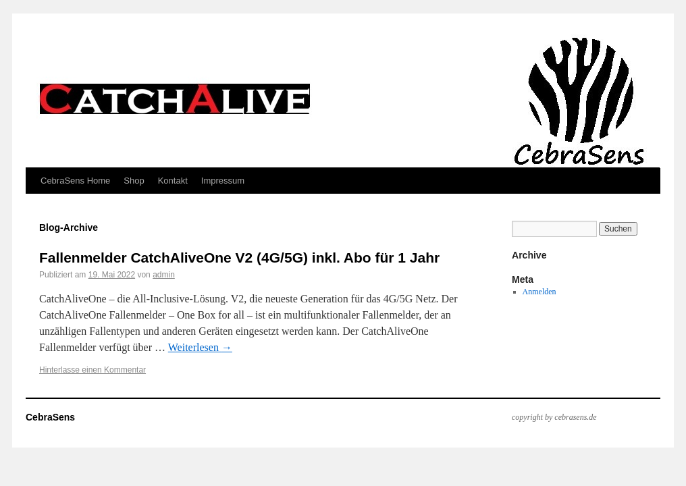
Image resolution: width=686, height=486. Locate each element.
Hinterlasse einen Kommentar (92, 370)
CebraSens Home (75, 181)
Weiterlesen (200, 347)
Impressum (222, 181)
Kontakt (173, 181)
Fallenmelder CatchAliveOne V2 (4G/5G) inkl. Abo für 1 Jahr (239, 257)
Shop (134, 181)
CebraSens (50, 417)
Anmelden (539, 291)
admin (164, 274)
